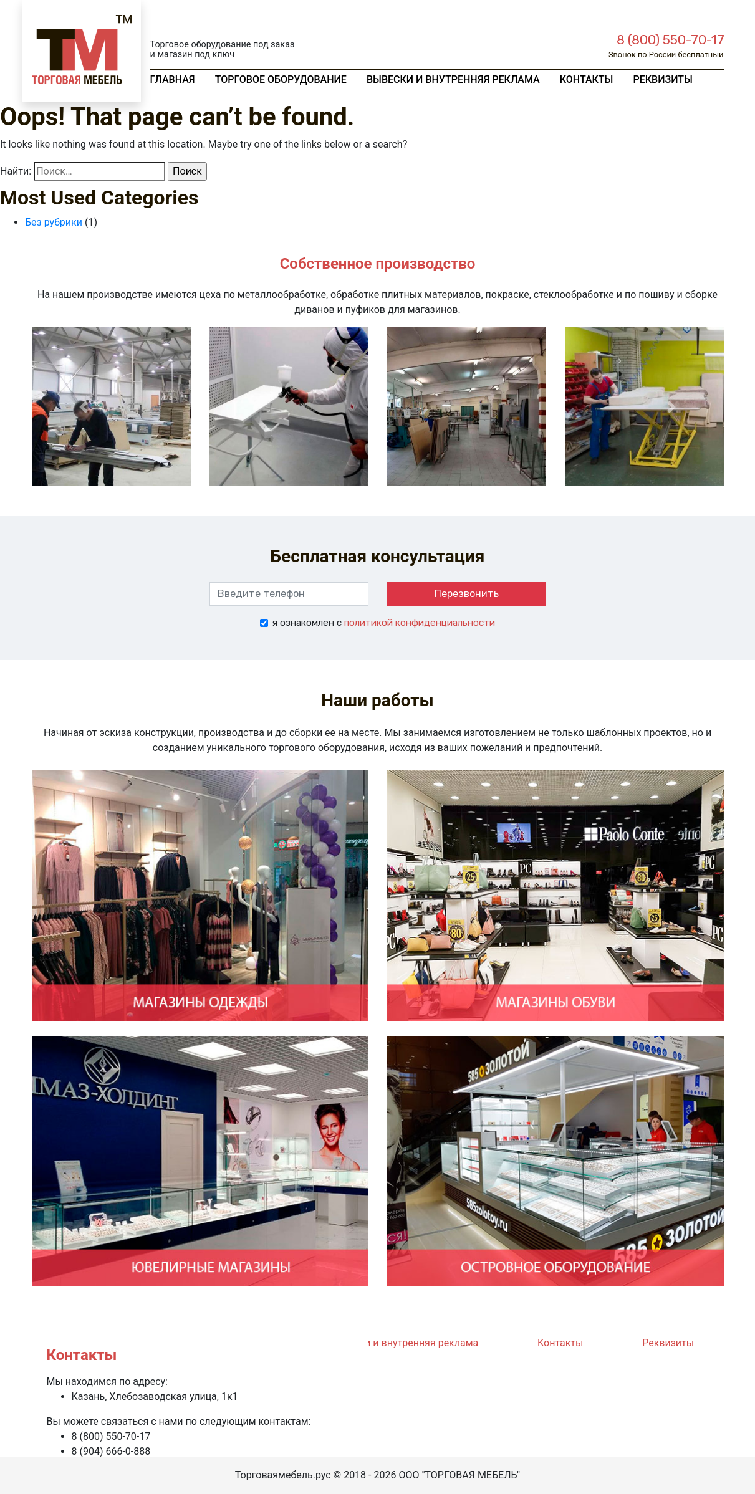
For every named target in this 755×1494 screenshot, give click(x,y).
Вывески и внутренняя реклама (453, 79)
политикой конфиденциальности (419, 622)
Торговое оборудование (281, 79)
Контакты (586, 79)
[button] (84, 406)
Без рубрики (53, 222)
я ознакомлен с (383, 622)
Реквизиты (662, 79)
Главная (172, 79)
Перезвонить (467, 594)
